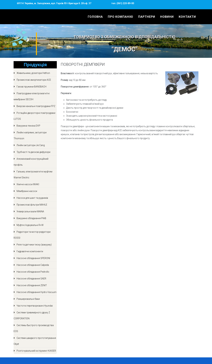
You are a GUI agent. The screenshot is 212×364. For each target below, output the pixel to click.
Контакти (187, 16)
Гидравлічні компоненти (29, 251)
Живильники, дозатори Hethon (33, 73)
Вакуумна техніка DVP (28, 125)
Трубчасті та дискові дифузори (33, 152)
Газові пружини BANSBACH (31, 86)
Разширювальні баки (28, 299)
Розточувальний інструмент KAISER (36, 350)
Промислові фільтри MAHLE (31, 204)
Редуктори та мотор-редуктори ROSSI (32, 235)
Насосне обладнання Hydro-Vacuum (36, 292)
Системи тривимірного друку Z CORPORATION (32, 315)
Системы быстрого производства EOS (34, 328)
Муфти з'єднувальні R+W (30, 225)
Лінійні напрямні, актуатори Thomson (30, 135)
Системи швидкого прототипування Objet (35, 341)
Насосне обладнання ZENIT (31, 285)
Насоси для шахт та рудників (32, 198)
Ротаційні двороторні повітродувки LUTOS (34, 116)
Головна (95, 16)
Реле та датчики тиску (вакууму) (34, 244)
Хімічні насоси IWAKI (27, 184)
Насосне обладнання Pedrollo (32, 271)
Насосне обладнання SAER (31, 278)
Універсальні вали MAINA (30, 211)
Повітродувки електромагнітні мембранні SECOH (32, 96)
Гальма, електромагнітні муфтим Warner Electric (33, 174)
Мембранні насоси (26, 191)
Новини (167, 16)
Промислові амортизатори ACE (33, 79)
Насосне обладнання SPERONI (33, 258)
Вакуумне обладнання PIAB (31, 218)
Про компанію (120, 16)
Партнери (146, 16)
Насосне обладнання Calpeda (32, 265)
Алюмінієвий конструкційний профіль (31, 161)
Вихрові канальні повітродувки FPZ (35, 106)
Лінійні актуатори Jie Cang (30, 145)
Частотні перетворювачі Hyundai (34, 305)
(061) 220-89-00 (125, 3)
